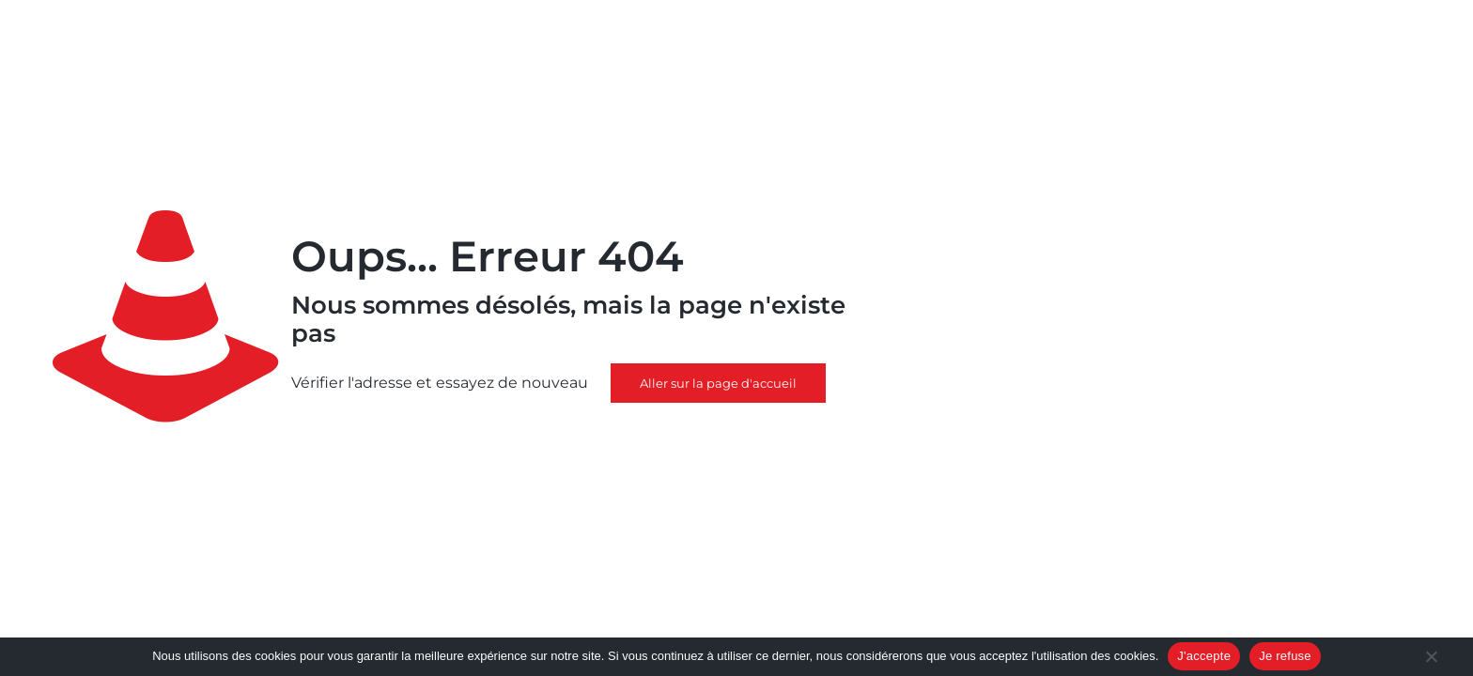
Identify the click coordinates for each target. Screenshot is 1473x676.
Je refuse (1285, 656)
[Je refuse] (1431, 658)
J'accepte (1204, 656)
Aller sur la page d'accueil (718, 383)
